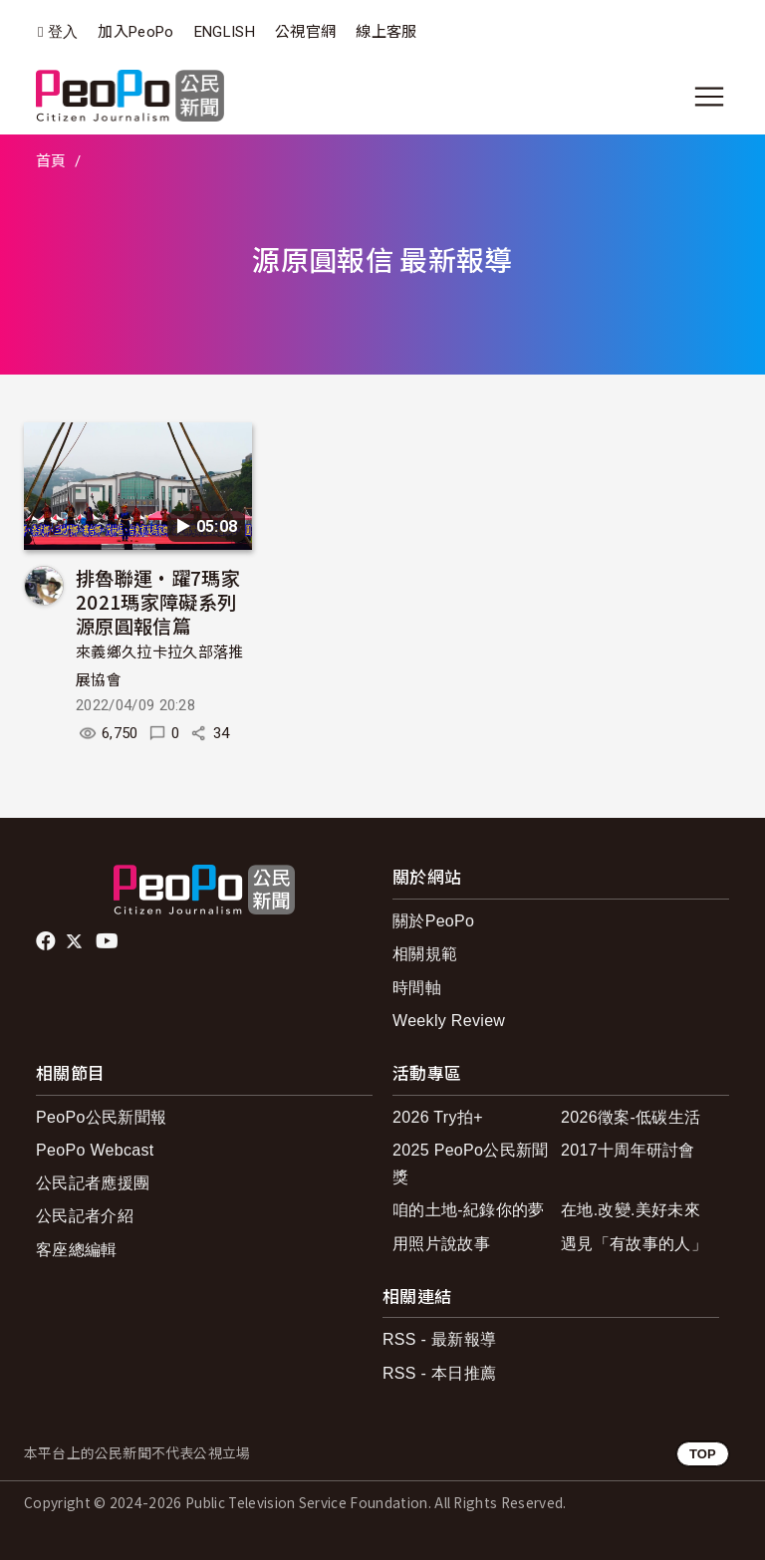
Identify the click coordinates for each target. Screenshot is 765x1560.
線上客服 (386, 32)
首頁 (51, 161)
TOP (702, 1453)
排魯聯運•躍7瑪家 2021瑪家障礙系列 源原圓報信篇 (158, 601)
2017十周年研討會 (628, 1150)
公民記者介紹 (84, 1215)
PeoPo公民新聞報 (101, 1117)
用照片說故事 (441, 1243)
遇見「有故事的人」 (634, 1243)
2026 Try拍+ (437, 1117)
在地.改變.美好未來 (630, 1209)
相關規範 (424, 953)
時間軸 (416, 987)
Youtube (109, 941)
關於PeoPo (433, 920)
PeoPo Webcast (95, 1150)
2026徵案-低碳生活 (630, 1117)
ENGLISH (224, 32)
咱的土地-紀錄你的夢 (468, 1209)
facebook (47, 941)
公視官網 (305, 32)
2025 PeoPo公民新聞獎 (470, 1163)
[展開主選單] (709, 97)
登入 (63, 32)
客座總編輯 (77, 1249)
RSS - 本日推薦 (439, 1373)
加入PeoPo (135, 32)
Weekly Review (448, 1020)
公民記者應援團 (92, 1182)
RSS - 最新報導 (439, 1339)
